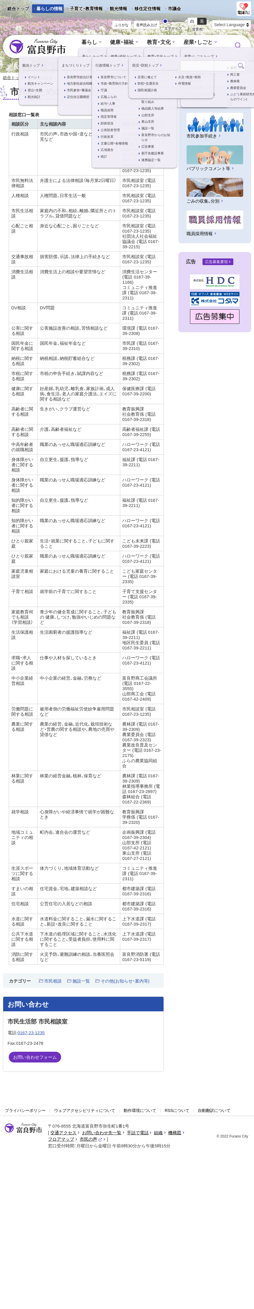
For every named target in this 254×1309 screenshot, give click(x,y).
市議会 (174, 8)
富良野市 (23, 1129)
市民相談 (53, 981)
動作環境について (140, 1110)
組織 (158, 1133)
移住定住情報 (145, 9)
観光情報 (116, 9)
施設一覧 (81, 981)
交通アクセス (63, 1133)
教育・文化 (158, 42)
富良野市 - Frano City (37, 47)
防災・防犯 (193, 51)
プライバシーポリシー (25, 1110)
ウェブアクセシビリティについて (84, 1110)
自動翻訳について (214, 1110)
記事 (61, 78)
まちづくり (124, 51)
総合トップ (18, 8)
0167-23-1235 (31, 1033)
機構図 (174, 1133)
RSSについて (177, 1110)
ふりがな (122, 25)
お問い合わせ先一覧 (101, 1133)
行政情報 (160, 51)
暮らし (91, 42)
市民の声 (91, 1139)
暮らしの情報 (49, 8)
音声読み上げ (146, 25)
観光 (94, 51)
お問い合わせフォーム (35, 1057)
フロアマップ (61, 1139)
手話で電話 (138, 1133)
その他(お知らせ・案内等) (125, 981)
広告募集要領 (216, 262)
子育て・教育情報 (86, 8)
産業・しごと (196, 42)
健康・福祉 (123, 42)
